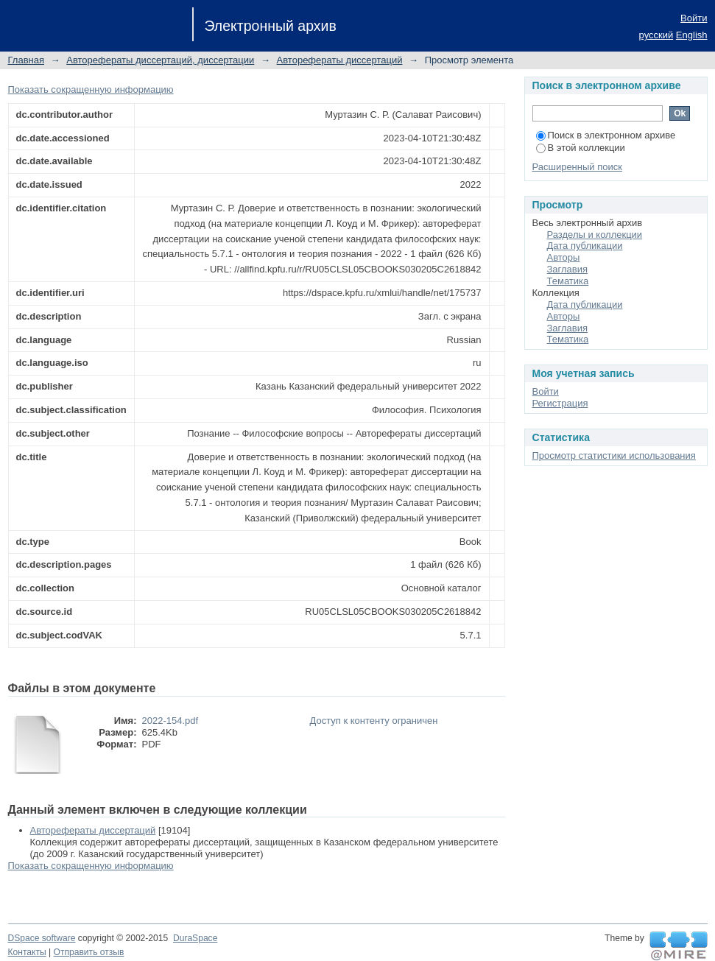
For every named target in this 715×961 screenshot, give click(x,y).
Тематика (568, 280)
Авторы (563, 257)
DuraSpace (195, 938)
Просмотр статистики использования (614, 455)
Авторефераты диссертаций (340, 60)
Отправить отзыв (89, 952)
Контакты (27, 952)
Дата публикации (585, 245)
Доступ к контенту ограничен (374, 720)
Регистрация (560, 403)
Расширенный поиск (577, 166)
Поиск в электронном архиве (606, 135)
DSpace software (42, 938)
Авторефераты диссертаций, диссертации (160, 60)
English (692, 35)
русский (656, 35)
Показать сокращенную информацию (91, 89)
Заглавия (567, 269)
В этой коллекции (580, 147)
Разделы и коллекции (595, 234)
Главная (26, 60)
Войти (693, 18)
